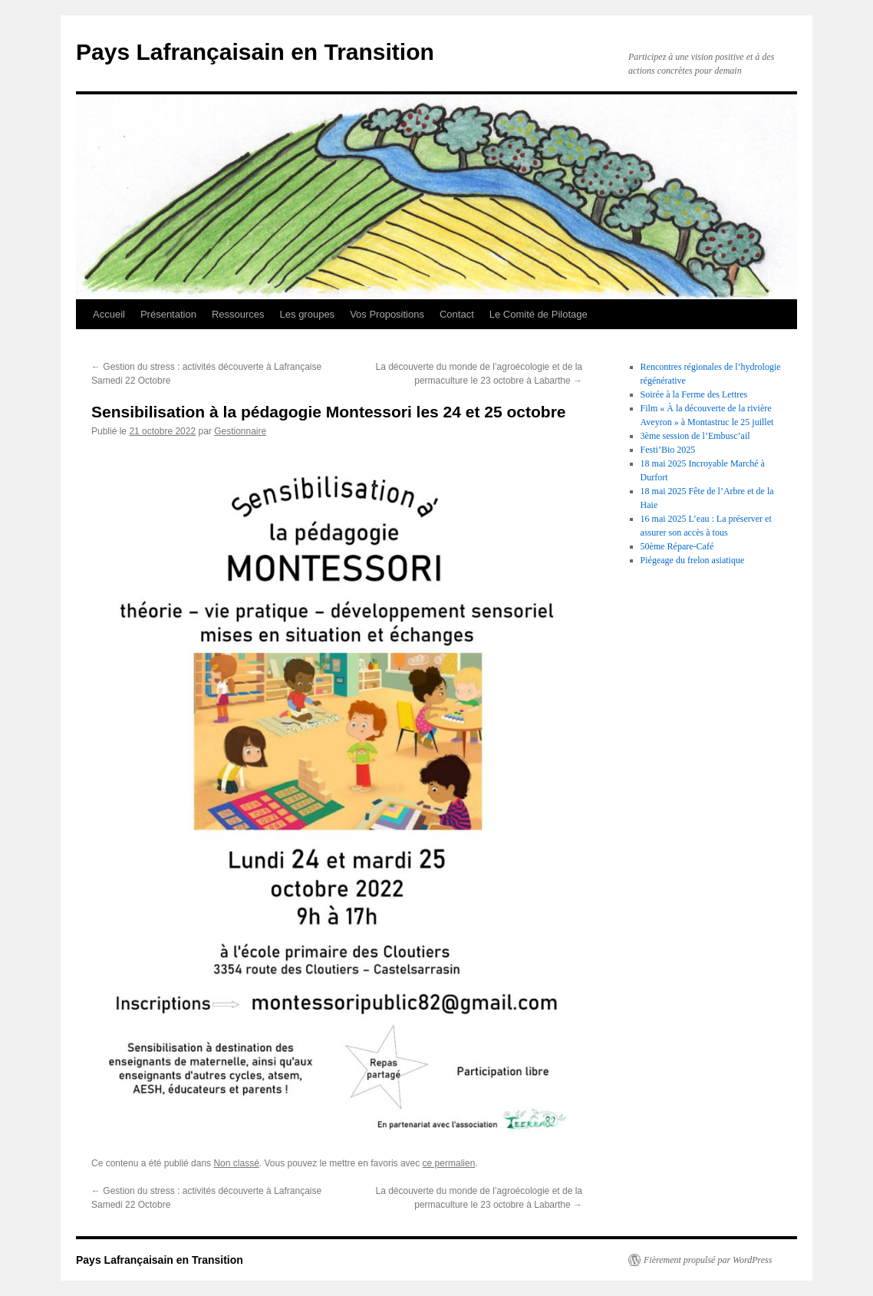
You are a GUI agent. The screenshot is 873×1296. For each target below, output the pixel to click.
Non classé (236, 1163)
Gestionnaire (240, 431)
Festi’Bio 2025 (668, 449)
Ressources (238, 314)
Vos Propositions (387, 314)
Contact (457, 314)
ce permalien (449, 1163)
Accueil (109, 314)
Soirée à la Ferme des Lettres (694, 394)
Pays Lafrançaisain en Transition (255, 51)
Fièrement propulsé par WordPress (708, 1260)
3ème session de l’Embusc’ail (695, 435)
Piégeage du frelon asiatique (693, 560)
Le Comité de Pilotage (538, 314)
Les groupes (307, 314)
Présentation (168, 314)
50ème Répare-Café (677, 546)
